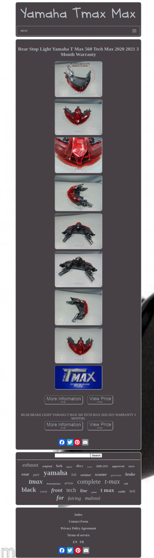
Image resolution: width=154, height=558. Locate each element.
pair (36, 474)
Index (78, 514)
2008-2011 (102, 466)
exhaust (30, 465)
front (57, 490)
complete (89, 481)
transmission (54, 483)
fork (59, 466)
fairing (74, 498)
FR (82, 542)
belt (132, 491)
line (83, 490)
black (29, 489)
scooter (101, 474)
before (69, 467)
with (126, 483)
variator (85, 475)
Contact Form (78, 521)
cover (43, 491)
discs (79, 466)
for (60, 497)
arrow (69, 483)
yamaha (55, 473)
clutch (131, 466)
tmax (36, 481)
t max (107, 490)
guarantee (116, 475)
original (47, 466)
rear (25, 474)
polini (93, 492)
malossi (92, 498)
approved (118, 466)
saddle (122, 491)
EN (75, 542)
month (89, 467)
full (73, 475)
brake (130, 474)
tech (71, 490)
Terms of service (78, 535)
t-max (112, 481)
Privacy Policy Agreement (78, 528)
